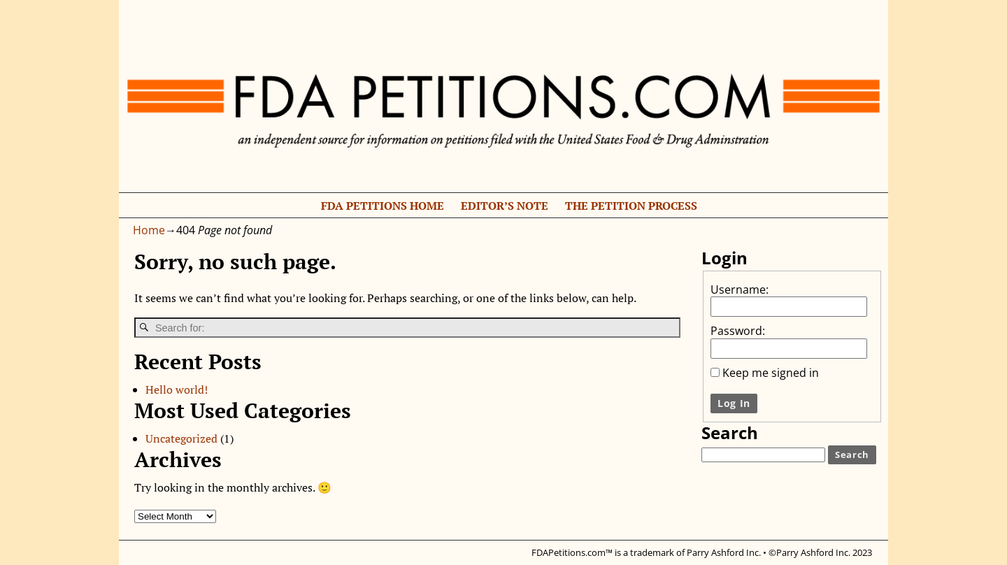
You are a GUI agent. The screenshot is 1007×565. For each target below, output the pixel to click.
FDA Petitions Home (382, 205)
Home (149, 230)
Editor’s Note (504, 205)
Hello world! (176, 389)
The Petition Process (631, 205)
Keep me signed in (770, 373)
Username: (739, 289)
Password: (737, 331)
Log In (733, 403)
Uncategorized (181, 438)
